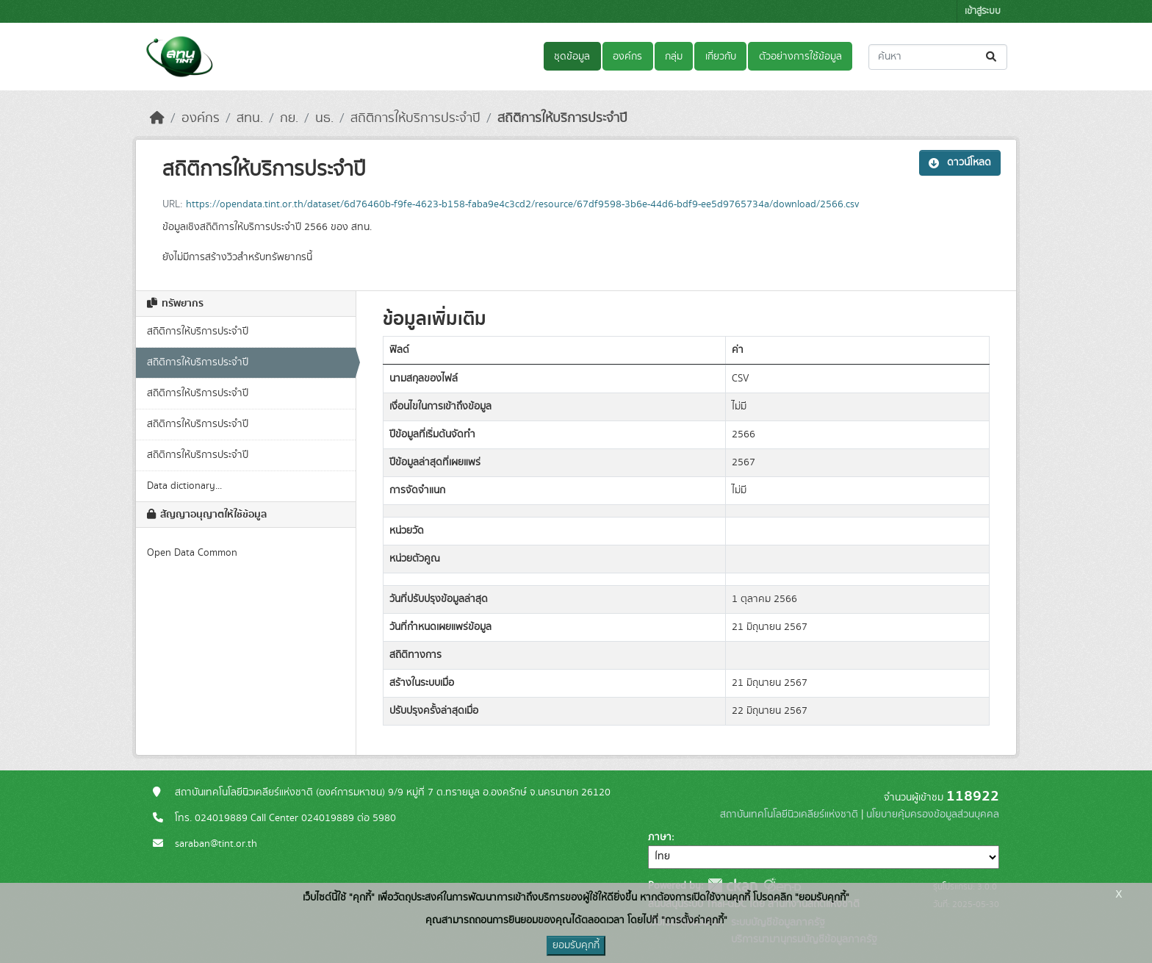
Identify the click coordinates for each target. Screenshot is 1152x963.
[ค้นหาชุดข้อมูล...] (937, 57)
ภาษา (660, 837)
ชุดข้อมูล (572, 56)
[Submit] (992, 57)
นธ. (324, 118)
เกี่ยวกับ (720, 56)
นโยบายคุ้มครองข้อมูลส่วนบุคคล (932, 814)
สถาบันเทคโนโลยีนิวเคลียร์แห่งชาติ (789, 814)
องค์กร (627, 56)
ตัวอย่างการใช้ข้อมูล (800, 56)
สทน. (250, 118)
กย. (289, 118)
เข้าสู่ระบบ (983, 11)
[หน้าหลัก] (157, 118)
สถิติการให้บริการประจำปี (415, 118)
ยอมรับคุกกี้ (576, 945)
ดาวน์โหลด (960, 162)
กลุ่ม (674, 56)
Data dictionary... (184, 486)
